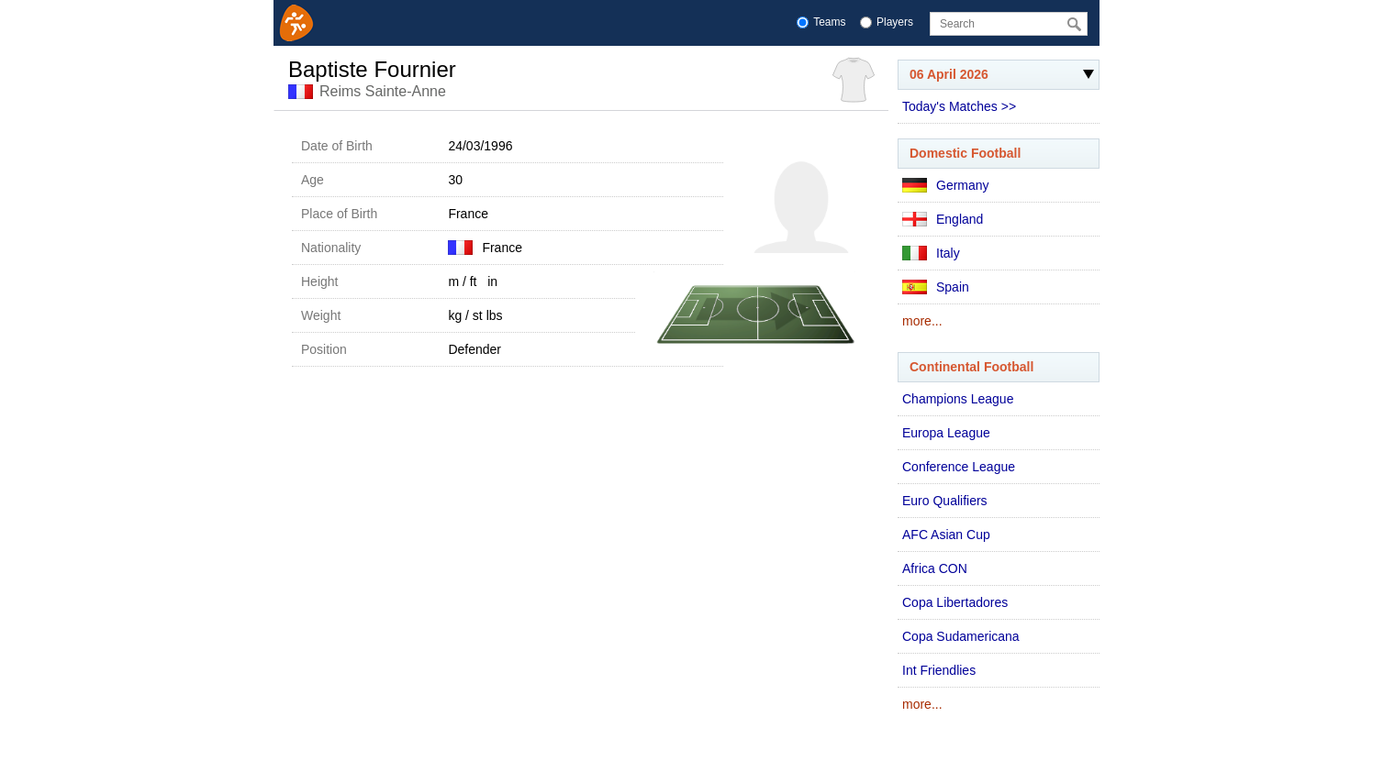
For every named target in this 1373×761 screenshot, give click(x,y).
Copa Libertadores (955, 602)
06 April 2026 (996, 78)
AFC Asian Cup (946, 534)
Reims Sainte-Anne (382, 91)
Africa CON (934, 568)
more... (922, 321)
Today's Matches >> (959, 106)
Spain (935, 287)
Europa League (946, 432)
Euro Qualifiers (945, 500)
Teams (829, 22)
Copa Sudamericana (961, 636)
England (942, 219)
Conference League (958, 466)
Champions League (957, 399)
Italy (931, 253)
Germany (945, 185)
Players (894, 22)
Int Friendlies (939, 670)
